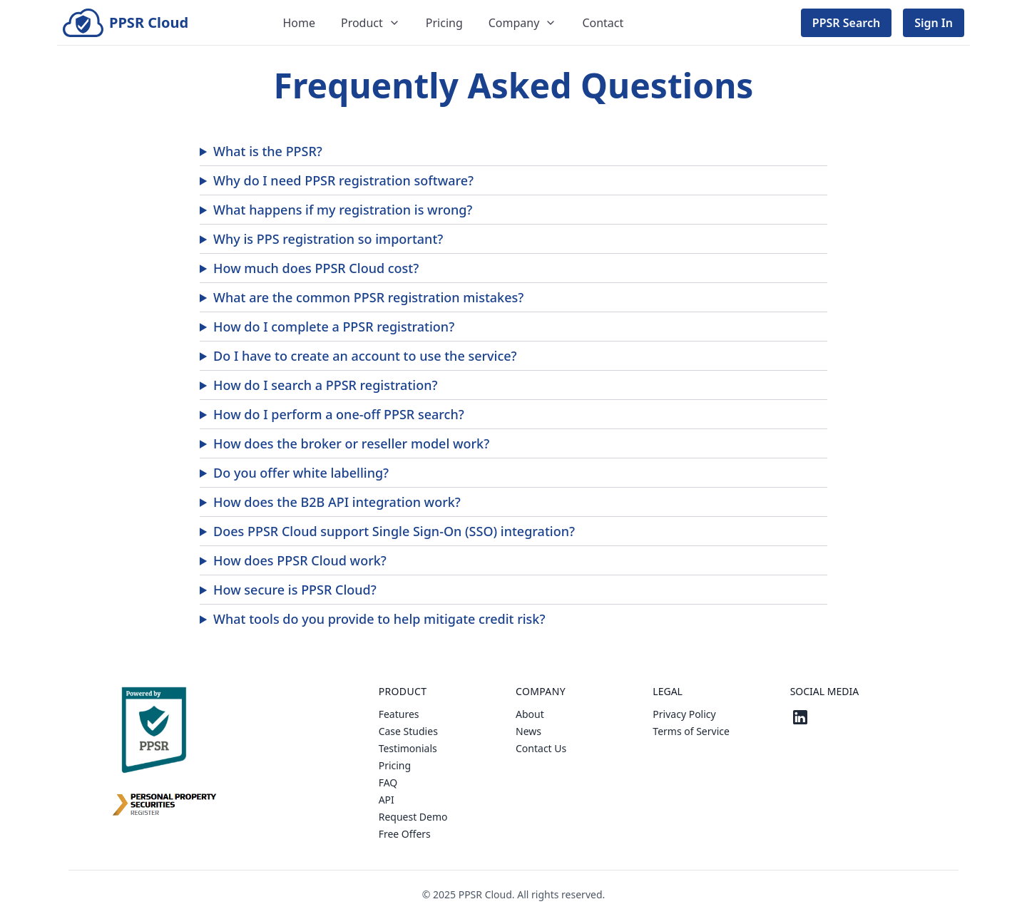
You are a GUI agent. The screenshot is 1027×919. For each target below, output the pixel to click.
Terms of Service (691, 731)
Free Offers (405, 834)
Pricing (444, 23)
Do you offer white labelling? (301, 472)
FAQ (388, 782)
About (530, 714)
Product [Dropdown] (370, 23)
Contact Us (541, 748)
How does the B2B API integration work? (337, 501)
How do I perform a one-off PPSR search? (338, 414)
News (528, 731)
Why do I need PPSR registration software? (343, 180)
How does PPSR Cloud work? (300, 560)
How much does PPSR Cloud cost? (316, 268)
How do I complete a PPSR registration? (333, 326)
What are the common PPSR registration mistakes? (368, 297)
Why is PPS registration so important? (328, 238)
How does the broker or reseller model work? (351, 443)
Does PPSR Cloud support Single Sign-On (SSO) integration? (394, 531)
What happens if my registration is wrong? (342, 209)
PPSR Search (846, 23)
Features (399, 714)
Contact (602, 23)
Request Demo (413, 816)
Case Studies (408, 731)
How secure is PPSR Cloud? (295, 589)
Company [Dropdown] (523, 23)
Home (298, 23)
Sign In (933, 23)
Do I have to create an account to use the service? (365, 355)
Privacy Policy (684, 714)
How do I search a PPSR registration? (325, 385)
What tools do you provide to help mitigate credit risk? (379, 618)
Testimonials (408, 748)
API (386, 799)
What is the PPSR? (267, 151)
